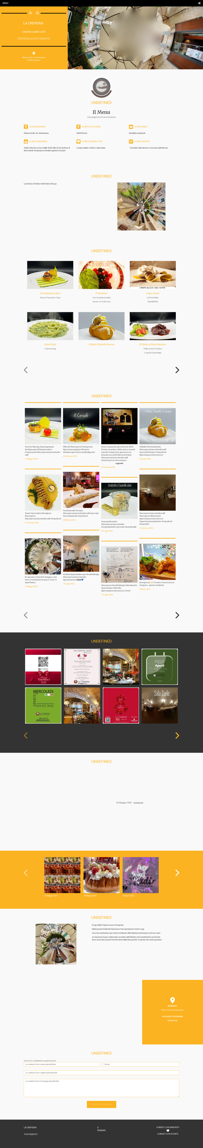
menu (5, 3)
